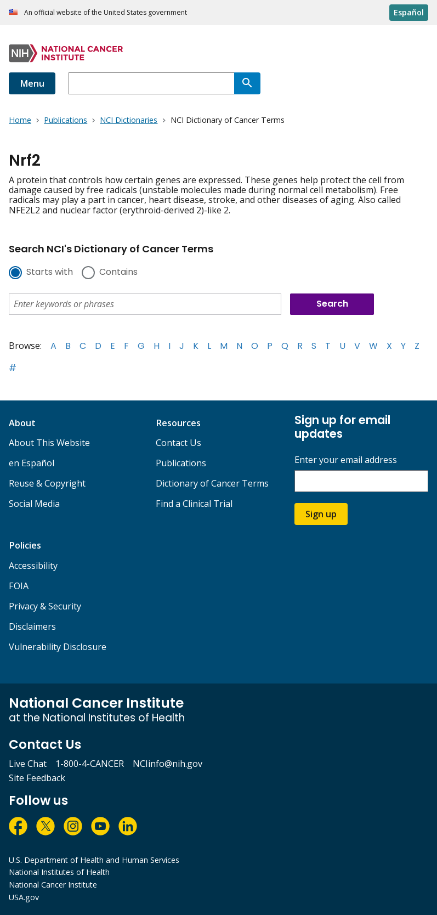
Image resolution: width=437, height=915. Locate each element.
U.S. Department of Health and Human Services (94, 860)
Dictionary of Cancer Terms (212, 483)
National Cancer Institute (53, 884)
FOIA (19, 586)
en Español (31, 463)
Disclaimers (32, 626)
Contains (118, 272)
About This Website (49, 443)
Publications (181, 463)
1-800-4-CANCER (89, 764)
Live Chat (28, 764)
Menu (32, 83)
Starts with (49, 272)
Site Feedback (37, 778)
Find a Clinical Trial (194, 504)
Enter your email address (345, 460)
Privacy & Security (45, 606)
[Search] (247, 83)
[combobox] (151, 83)
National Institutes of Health (59, 872)
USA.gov (24, 897)
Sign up (321, 514)
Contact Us (178, 443)
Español (409, 12)
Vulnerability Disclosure (57, 647)
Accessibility (33, 566)
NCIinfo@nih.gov (167, 764)
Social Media (34, 504)
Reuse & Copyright (47, 483)
